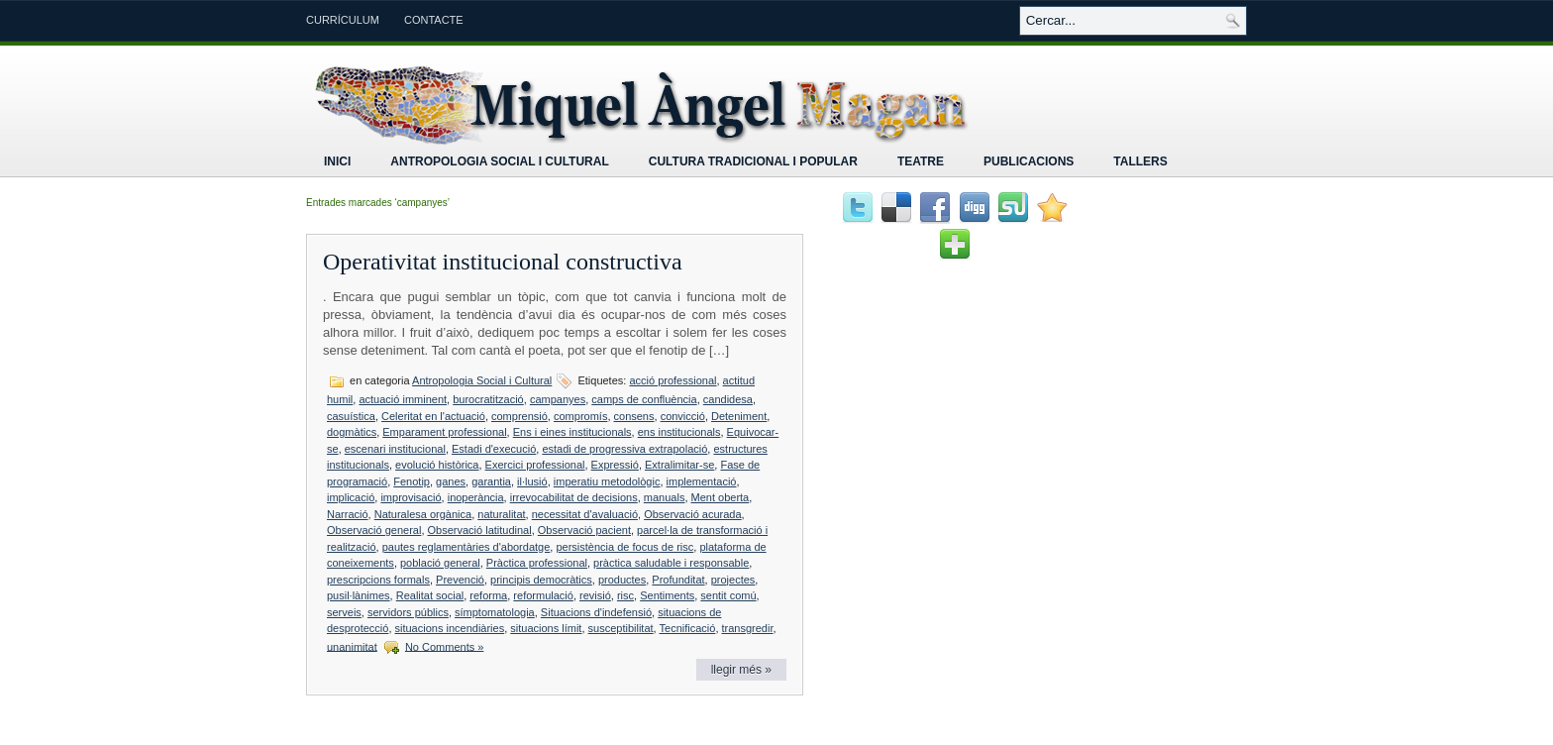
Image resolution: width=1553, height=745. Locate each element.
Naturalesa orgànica (422, 514)
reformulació (543, 595)
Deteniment (739, 416)
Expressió (615, 465)
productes (622, 579)
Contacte (434, 20)
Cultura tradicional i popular (753, 161)
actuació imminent (403, 399)
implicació (350, 497)
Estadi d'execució (494, 449)
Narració (347, 514)
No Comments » (444, 646)
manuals (664, 497)
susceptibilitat (621, 628)
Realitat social (430, 595)
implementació (702, 481)
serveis (344, 612)
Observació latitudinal (480, 530)
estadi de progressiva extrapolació (624, 449)
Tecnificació (688, 628)
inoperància (476, 497)
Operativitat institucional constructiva (502, 261)
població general (440, 563)
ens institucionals (679, 432)
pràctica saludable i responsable (671, 563)
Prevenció (460, 579)
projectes (733, 579)
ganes (451, 481)
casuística (351, 416)
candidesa (728, 399)
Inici (337, 161)
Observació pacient (584, 530)
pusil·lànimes (358, 595)
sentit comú (728, 595)
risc (625, 595)
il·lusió (532, 481)
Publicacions (1029, 161)
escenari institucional (395, 449)
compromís (580, 416)
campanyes (557, 399)
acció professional (672, 380)
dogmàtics (351, 432)
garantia (491, 481)
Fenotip (411, 481)
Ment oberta (720, 497)
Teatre (920, 161)
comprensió (519, 416)
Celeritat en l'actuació (433, 416)
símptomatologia (495, 612)
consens (634, 416)
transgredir (748, 628)
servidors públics (408, 612)
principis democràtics (541, 579)
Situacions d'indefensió (596, 612)
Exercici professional (535, 465)
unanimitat (352, 646)
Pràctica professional (536, 563)
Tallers (1140, 161)
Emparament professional (444, 432)
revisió (595, 595)
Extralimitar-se (679, 465)
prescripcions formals (378, 579)
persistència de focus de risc (624, 547)
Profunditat (678, 579)
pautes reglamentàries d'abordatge (466, 547)
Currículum (342, 20)
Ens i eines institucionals (572, 432)
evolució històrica (436, 465)
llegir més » (741, 670)
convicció (683, 416)
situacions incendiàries (450, 628)
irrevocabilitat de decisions (574, 497)
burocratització (488, 399)
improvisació (410, 497)
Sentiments (667, 595)
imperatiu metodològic (607, 481)
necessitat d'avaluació (585, 514)
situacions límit (545, 628)
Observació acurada (692, 514)
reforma (488, 595)
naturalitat (501, 514)
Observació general (374, 530)
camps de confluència (643, 399)
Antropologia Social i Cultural (499, 161)
